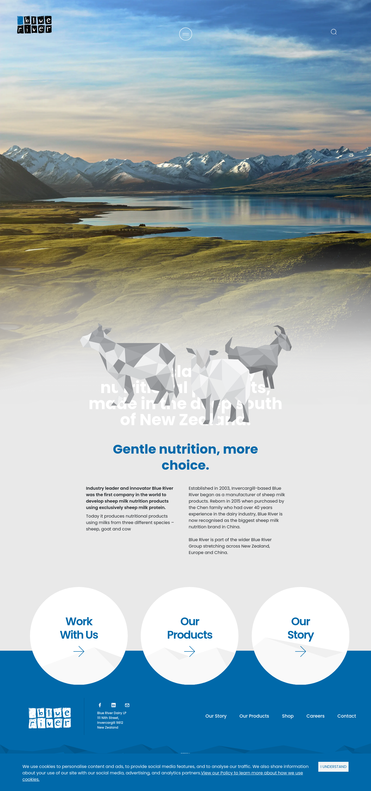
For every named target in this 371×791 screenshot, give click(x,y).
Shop (288, 716)
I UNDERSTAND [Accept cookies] (333, 766)
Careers (316, 716)
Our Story (216, 716)
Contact (347, 716)
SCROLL (185, 719)
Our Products (254, 716)
